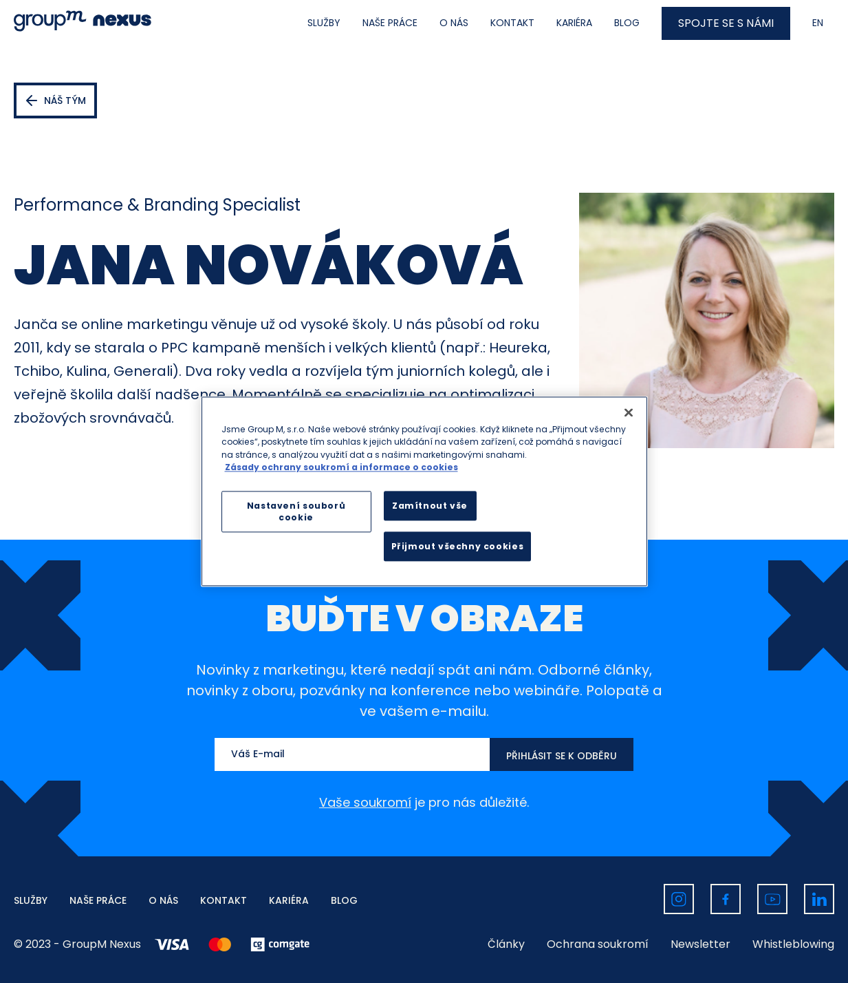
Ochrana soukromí (598, 944)
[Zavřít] (628, 412)
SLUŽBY (323, 23)
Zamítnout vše (430, 506)
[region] (424, 491)
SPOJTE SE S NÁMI (726, 23)
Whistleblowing (793, 944)
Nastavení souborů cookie (296, 512)
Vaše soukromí (365, 802)
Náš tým (65, 100)
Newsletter (700, 944)
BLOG (627, 23)
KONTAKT (512, 23)
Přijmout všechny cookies (457, 547)
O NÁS (453, 23)
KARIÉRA (574, 23)
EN (817, 23)
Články (506, 944)
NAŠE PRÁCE (389, 23)
